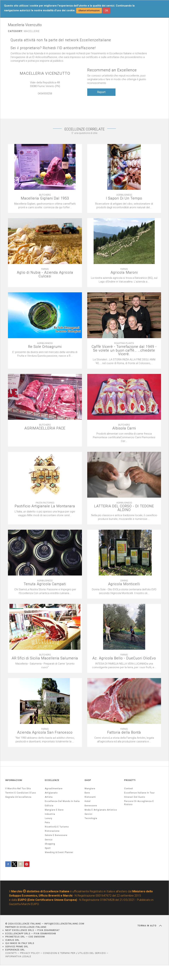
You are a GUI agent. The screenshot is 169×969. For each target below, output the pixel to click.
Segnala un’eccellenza (18, 797)
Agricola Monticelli (124, 584)
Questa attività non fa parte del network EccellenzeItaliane (61, 40)
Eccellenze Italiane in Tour (139, 793)
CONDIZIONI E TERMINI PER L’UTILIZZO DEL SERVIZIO (74, 953)
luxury (48, 818)
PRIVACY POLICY (30, 953)
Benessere (91, 805)
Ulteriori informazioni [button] (89, 10)
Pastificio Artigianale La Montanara (45, 506)
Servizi (88, 814)
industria (50, 814)
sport (48, 848)
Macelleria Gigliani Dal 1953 (45, 198)
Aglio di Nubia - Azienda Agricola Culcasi (45, 274)
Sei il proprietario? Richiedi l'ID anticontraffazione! (53, 48)
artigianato (51, 793)
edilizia (49, 805)
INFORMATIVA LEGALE (18, 956)
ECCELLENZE (52, 780)
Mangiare (90, 788)
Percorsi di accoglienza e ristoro (139, 802)
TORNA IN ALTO (150, 925)
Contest (128, 788)
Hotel (88, 801)
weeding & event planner (59, 852)
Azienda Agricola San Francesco (45, 732)
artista (49, 797)
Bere (87, 793)
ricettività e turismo (57, 827)
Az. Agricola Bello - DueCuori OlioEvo (124, 658)
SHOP (88, 780)
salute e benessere (56, 835)
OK (106, 10)
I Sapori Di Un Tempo (124, 198)
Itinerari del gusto (134, 797)
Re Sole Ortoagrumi (45, 347)
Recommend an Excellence (112, 70)
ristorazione (52, 831)
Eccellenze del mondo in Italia (62, 801)
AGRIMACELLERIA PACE (44, 428)
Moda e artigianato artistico (101, 810)
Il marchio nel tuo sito (18, 788)
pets (47, 822)
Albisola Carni (124, 428)
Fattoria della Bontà (124, 732)
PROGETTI (130, 780)
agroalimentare (54, 788)
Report (101, 92)
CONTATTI (11, 953)
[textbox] (44, 665)
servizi (49, 839)
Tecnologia (91, 818)
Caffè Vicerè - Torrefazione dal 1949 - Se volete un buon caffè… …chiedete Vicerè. (124, 350)
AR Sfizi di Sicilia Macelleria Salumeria (45, 658)
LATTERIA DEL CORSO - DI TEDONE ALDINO (124, 508)
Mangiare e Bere (54, 810)
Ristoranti (90, 797)
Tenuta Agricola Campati (45, 584)
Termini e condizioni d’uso (20, 793)
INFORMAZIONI (13, 780)
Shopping (50, 844)
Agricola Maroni (124, 272)
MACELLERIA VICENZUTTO (45, 73)
